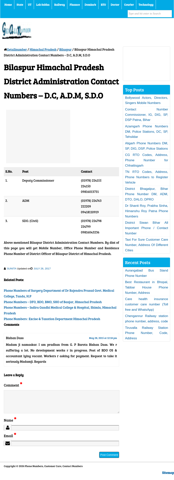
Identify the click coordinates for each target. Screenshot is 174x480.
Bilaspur (65, 49)
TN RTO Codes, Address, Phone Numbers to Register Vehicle (146, 177)
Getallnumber (17, 49)
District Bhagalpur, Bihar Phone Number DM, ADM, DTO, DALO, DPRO (146, 194)
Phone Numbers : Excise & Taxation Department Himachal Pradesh (52, 319)
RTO (103, 4)
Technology (146, 4)
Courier (129, 4)
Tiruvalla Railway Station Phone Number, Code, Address (146, 333)
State (20, 4)
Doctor (115, 4)
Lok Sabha (43, 4)
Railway (59, 4)
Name (10, 424)
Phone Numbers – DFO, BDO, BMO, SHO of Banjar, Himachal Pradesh (53, 302)
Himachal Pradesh (43, 49)
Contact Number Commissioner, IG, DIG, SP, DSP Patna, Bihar (146, 115)
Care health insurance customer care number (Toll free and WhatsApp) (146, 304)
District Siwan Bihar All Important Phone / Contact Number (146, 228)
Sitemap (168, 477)
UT (29, 4)
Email (10, 440)
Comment (13, 385)
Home (8, 4)
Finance (75, 4)
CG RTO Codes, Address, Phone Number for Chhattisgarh (146, 160)
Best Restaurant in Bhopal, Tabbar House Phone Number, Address (146, 287)
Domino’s (90, 4)
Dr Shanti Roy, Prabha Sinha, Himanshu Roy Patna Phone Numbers (146, 211)
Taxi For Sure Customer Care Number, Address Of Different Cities (146, 245)
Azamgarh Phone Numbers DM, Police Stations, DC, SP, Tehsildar (146, 132)
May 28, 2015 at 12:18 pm (103, 338)
